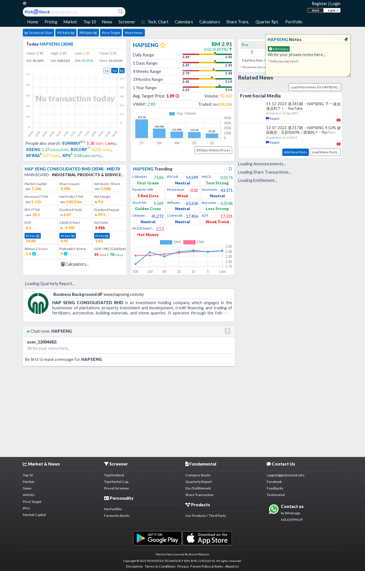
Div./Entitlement (198, 488)
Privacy (183, 566)
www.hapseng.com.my (121, 294)
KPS (67, 155)
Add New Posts (295, 152)
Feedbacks (275, 488)
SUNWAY (74, 143)
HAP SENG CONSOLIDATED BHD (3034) (64, 168)
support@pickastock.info (285, 475)
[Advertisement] (182, 410)
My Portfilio (113, 509)
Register (319, 3)
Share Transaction (199, 495)
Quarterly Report (198, 481)
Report (272, 118)
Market (28, 481)
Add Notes (279, 49)
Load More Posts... (325, 152)
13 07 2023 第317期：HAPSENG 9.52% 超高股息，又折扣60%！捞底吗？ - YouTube (303, 130)
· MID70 (111, 168)
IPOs (26, 508)
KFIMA (34, 155)
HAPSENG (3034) (56, 44)
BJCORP (80, 149)
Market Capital (34, 515)
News (27, 488)
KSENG (33, 149)
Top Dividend (114, 475)
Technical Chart (38, 32)
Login (335, 3)
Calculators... (75, 264)
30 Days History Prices (213, 150)
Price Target (111, 32)
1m (106, 70)
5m (114, 70)
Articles (29, 495)
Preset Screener (116, 488)
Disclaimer (134, 566)
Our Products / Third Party (205, 515)
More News (134, 32)
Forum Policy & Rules (206, 566)
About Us (232, 566)
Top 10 (28, 475)
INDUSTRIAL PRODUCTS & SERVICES (88, 174)
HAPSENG (146, 45)
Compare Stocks (198, 475)
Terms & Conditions (160, 566)
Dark (315, 10)
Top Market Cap (116, 481)
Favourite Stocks (117, 515)
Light (333, 10)
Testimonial (276, 495)
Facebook (274, 481)
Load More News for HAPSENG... (315, 87)
